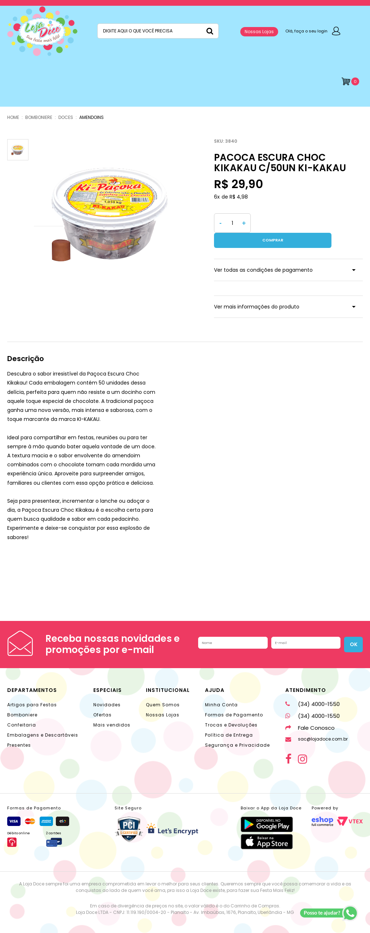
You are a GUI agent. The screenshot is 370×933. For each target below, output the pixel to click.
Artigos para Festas (32, 690)
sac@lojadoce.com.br (316, 724)
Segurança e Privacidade (237, 730)
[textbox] (158, 31)
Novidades (107, 690)
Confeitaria (21, 710)
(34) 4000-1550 (312, 689)
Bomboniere (22, 700)
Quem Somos (163, 690)
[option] (109, 214)
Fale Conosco (310, 712)
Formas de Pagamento (234, 700)
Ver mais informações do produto (256, 291)
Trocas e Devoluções (231, 710)
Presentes (19, 730)
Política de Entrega (229, 720)
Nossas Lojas (259, 31)
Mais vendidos (111, 710)
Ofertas (102, 700)
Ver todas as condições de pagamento (263, 254)
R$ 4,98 (238, 196)
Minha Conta (221, 690)
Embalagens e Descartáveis (42, 720)
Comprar (308, 223)
